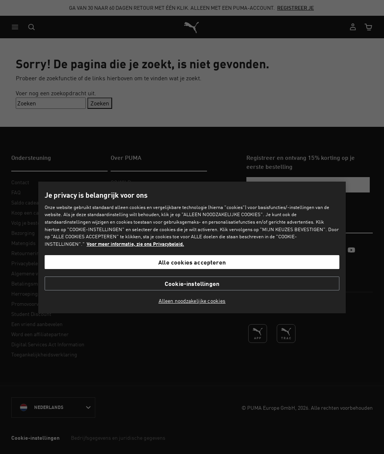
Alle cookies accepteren (192, 262)
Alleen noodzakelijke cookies (192, 301)
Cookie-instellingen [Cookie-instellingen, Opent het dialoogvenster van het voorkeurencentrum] (192, 283)
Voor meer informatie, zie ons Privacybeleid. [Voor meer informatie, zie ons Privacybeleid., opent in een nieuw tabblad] (135, 244)
